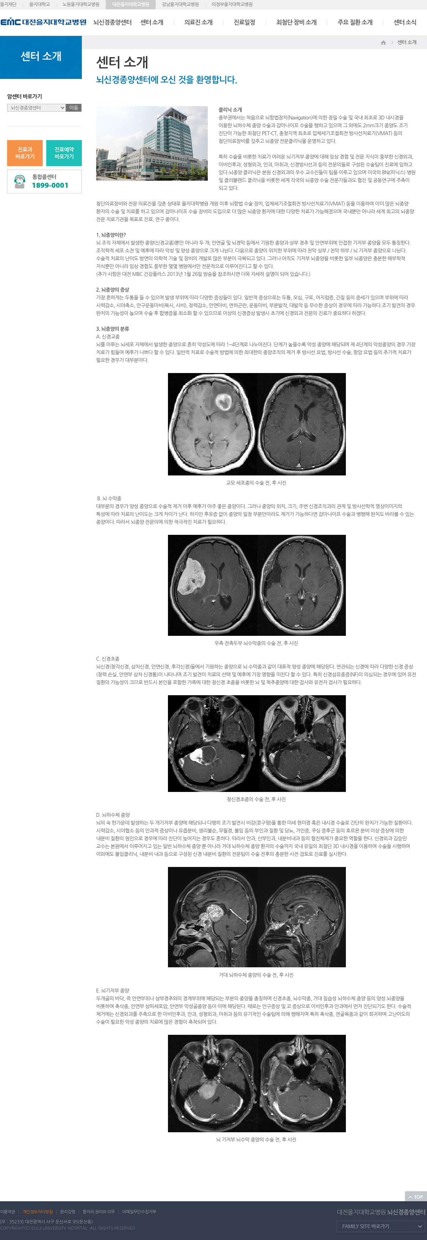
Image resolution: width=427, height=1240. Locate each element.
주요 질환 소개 (355, 23)
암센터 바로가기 (24, 96)
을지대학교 (39, 4)
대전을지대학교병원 (130, 4)
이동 (73, 107)
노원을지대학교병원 (81, 4)
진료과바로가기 (25, 153)
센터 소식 (405, 23)
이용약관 (7, 1212)
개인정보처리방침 (37, 1212)
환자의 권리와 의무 (99, 1212)
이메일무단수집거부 (139, 1212)
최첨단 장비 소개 (296, 23)
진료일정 (244, 23)
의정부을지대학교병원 (232, 4)
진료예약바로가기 (64, 153)
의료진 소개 (198, 23)
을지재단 (8, 4)
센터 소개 (151, 23)
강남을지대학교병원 (180, 4)
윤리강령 (67, 1212)
